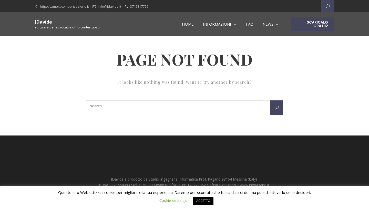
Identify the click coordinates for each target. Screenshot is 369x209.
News (268, 24)
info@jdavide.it (109, 6)
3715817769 (139, 6)
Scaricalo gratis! (317, 24)
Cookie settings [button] (173, 200)
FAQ (249, 24)
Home (188, 24)
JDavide (43, 21)
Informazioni (217, 24)
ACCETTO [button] (203, 200)
